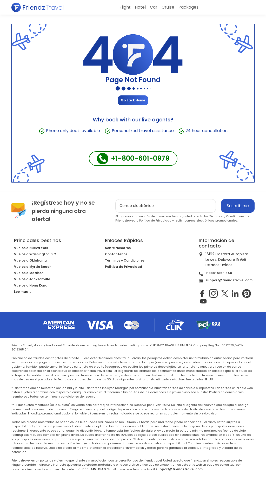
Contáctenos (116, 254)
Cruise (168, 7)
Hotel (140, 7)
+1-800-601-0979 (133, 158)
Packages (188, 7)
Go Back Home (133, 100)
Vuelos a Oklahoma (30, 260)
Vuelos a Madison (29, 273)
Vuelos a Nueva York (31, 248)
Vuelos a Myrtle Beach (32, 266)
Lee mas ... (22, 291)
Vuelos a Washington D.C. (35, 254)
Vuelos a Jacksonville (32, 279)
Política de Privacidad (155, 220)
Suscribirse (238, 206)
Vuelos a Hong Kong (31, 285)
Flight (125, 7)
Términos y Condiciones (227, 216)
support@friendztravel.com (228, 280)
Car (153, 7)
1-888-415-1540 (218, 273)
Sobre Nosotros (118, 248)
